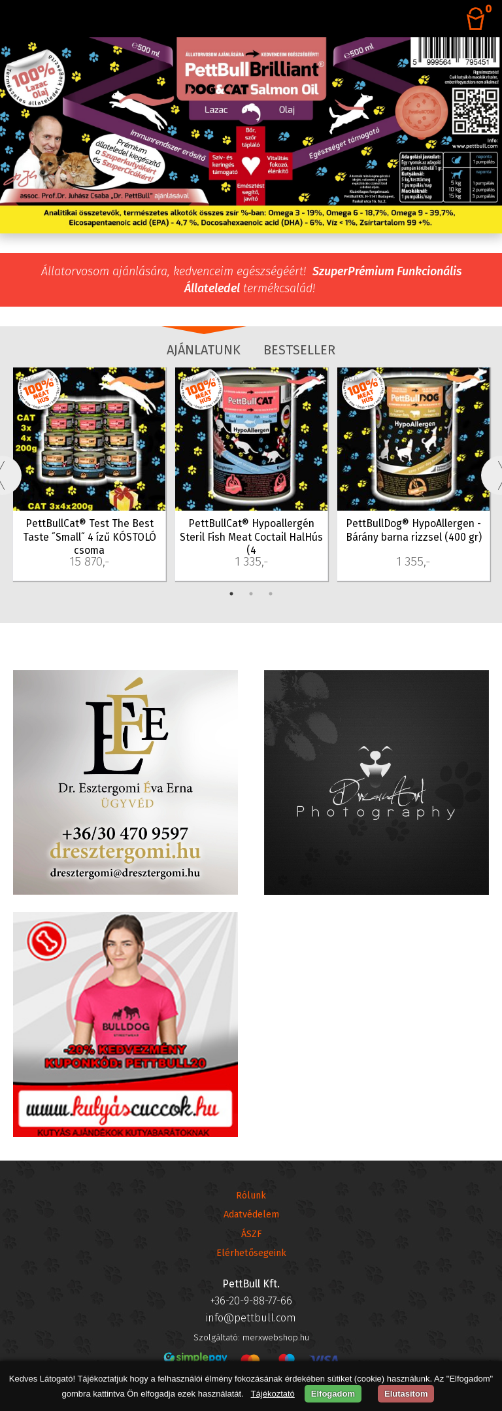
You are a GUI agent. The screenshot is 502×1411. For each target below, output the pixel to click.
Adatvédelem (251, 1214)
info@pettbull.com (251, 1318)
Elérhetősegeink (251, 1253)
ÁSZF (251, 1234)
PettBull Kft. (251, 1284)
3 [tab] (270, 593)
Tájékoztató (273, 1394)
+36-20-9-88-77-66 (251, 1301)
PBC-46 (195, 379)
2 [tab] (251, 593)
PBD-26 (357, 379)
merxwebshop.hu (276, 1337)
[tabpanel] (89, 475)
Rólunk (251, 1195)
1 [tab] (231, 593)
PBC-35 (32, 379)
